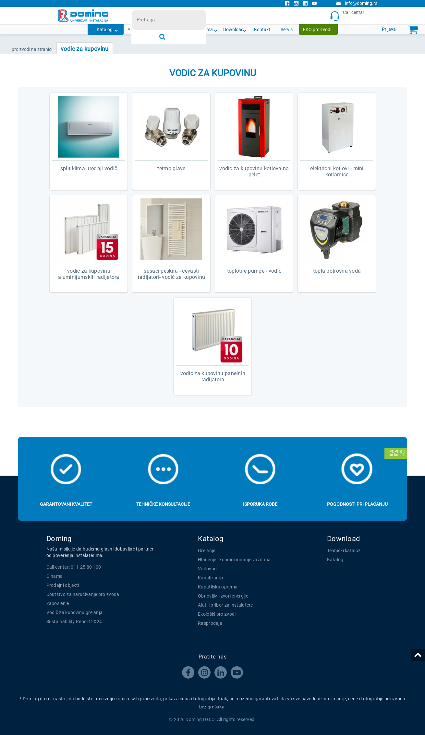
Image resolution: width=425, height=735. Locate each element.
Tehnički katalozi (344, 550)
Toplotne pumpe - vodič (254, 271)
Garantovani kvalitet (66, 504)
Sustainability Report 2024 (74, 621)
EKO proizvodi (317, 29)
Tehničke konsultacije (163, 504)
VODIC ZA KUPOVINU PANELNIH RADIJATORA (213, 376)
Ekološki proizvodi (217, 614)
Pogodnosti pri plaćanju (357, 504)
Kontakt (262, 29)
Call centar (348, 16)
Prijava (389, 29)
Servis (287, 29)
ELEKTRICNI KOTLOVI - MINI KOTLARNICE (337, 171)
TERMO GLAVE (171, 168)
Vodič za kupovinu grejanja (74, 612)
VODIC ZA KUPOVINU (85, 48)
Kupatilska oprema (217, 586)
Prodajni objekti (62, 585)
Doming (59, 539)
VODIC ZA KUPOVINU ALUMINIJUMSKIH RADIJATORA (88, 274)
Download (233, 29)
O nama (205, 29)
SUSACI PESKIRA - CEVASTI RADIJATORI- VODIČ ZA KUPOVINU (171, 274)
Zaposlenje (57, 603)
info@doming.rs (356, 3)
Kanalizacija (211, 577)
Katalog (105, 29)
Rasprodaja (210, 623)
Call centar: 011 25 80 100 (73, 567)
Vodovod (207, 568)
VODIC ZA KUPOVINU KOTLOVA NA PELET (254, 171)
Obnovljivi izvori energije (223, 596)
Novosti (179, 29)
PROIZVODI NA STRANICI (32, 49)
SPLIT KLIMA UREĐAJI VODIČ (88, 168)
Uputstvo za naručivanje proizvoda (82, 594)
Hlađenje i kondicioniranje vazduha (234, 559)
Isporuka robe (260, 504)
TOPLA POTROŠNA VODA (337, 271)
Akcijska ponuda (144, 29)
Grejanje (206, 550)
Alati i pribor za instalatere (225, 605)
